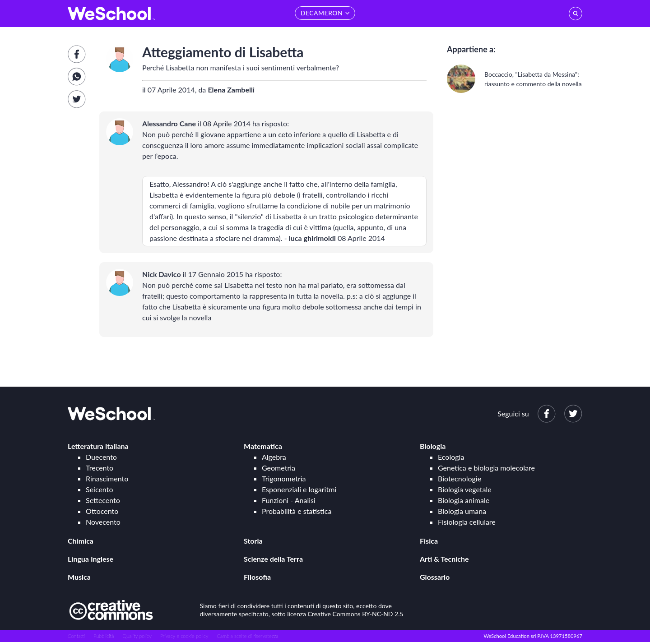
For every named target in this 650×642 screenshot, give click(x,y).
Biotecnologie (459, 478)
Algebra (274, 457)
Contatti (76, 636)
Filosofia (257, 577)
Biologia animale (463, 500)
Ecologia (451, 457)
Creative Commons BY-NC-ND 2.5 (356, 614)
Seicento (99, 489)
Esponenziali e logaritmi (299, 489)
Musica (79, 577)
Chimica (80, 540)
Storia (253, 540)
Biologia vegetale (465, 489)
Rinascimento (107, 478)
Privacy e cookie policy (184, 636)
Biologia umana (462, 511)
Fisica (429, 540)
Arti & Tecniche (444, 558)
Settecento (103, 500)
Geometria (278, 467)
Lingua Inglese (90, 558)
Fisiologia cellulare (467, 521)
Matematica (263, 446)
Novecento (103, 521)
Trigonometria (284, 478)
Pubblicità (103, 636)
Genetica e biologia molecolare (486, 467)
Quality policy (136, 636)
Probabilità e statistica (296, 511)
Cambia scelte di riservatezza (247, 636)
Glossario (435, 577)
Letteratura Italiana (98, 446)
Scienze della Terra (273, 558)
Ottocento (102, 511)
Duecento (101, 457)
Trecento (99, 467)
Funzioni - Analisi (289, 500)
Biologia (433, 446)
